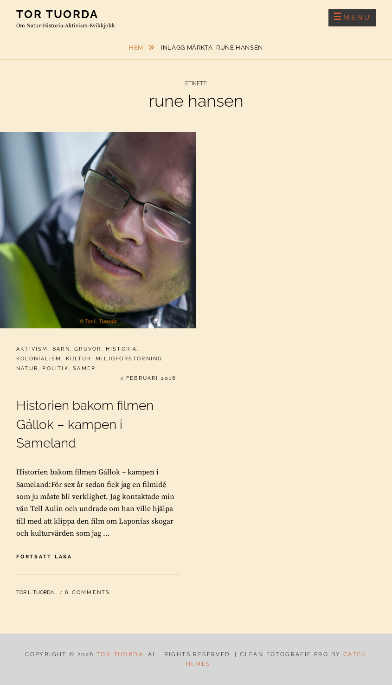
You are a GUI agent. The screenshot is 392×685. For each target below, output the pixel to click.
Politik (55, 368)
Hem (137, 47)
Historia (121, 349)
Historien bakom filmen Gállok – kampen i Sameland (85, 424)
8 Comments (87, 592)
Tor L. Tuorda (35, 592)
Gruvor (87, 349)
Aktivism (32, 349)
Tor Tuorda (57, 14)
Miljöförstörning (129, 359)
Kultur (78, 359)
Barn (61, 349)
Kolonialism (38, 359)
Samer (84, 368)
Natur (27, 368)
